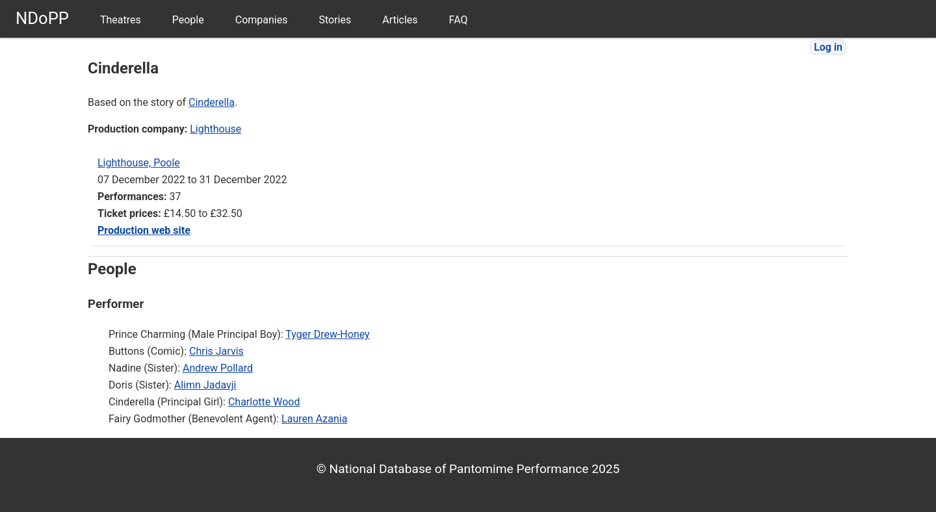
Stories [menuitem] (334, 20)
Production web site (144, 230)
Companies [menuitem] (261, 20)
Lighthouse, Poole (139, 163)
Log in (828, 47)
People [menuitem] (188, 20)
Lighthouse (215, 129)
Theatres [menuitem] (120, 20)
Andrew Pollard (218, 368)
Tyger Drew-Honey (327, 334)
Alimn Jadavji (205, 385)
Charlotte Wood (264, 402)
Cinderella (211, 102)
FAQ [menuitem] (458, 20)
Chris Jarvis (216, 351)
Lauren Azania (314, 419)
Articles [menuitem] (399, 20)
